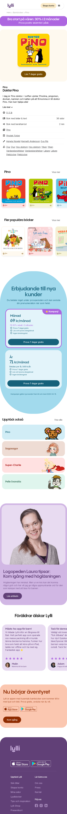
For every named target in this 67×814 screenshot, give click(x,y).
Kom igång (12, 719)
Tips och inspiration (20, 801)
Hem (9, 12)
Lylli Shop (15, 805)
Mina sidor (16, 792)
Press (37, 787)
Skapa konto (48, 5)
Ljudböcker (16, 796)
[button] (59, 5)
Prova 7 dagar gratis (33, 342)
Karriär (38, 792)
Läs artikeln (12, 596)
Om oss (38, 783)
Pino (27, 12)
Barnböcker (18, 12)
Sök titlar (15, 783)
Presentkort (16, 810)
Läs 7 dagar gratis (33, 74)
